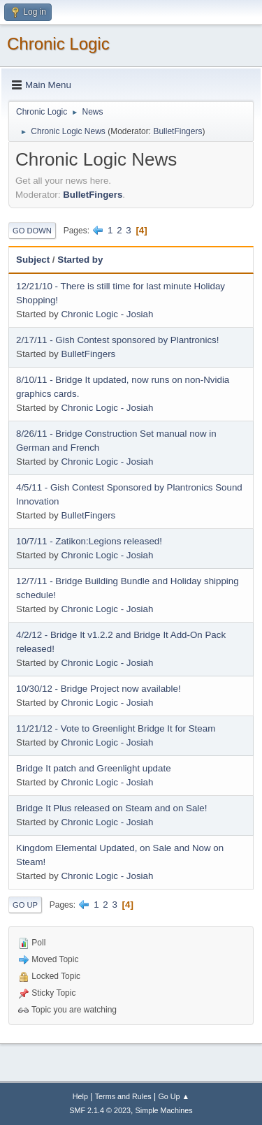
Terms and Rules (123, 1096)
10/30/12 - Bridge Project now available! (98, 688)
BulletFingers (177, 131)
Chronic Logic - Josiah (107, 314)
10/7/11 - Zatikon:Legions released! (89, 541)
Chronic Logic (58, 43)
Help (80, 1096)
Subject (33, 259)
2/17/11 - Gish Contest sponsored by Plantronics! (117, 340)
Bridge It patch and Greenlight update (93, 768)
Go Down (32, 230)
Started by (80, 259)
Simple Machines (164, 1110)
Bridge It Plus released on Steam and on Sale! (111, 808)
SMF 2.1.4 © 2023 (100, 1110)
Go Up (25, 905)
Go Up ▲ (173, 1096)
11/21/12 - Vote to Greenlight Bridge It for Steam (115, 728)
